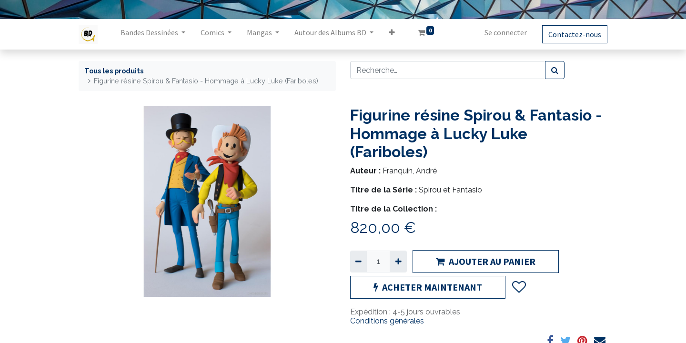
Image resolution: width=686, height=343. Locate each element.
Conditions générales (387, 320)
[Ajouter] (398, 261)
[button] (392, 34)
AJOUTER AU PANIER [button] (485, 261)
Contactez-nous (574, 34)
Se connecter (505, 32)
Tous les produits (113, 71)
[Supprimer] (358, 261)
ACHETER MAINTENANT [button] (427, 287)
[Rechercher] (555, 70)
